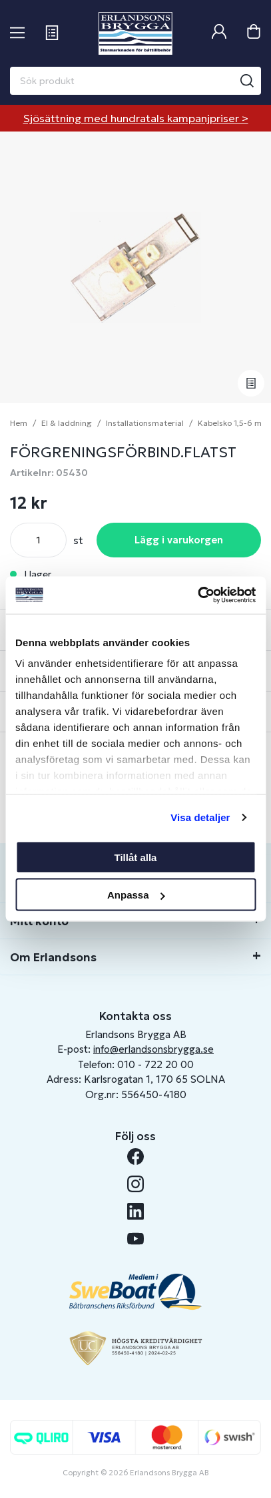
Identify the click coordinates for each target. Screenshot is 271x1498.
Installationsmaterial (145, 423)
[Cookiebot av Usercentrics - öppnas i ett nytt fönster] (197, 595)
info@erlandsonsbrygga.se (153, 1049)
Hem (18, 423)
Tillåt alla (136, 856)
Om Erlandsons (53, 957)
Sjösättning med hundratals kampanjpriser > (135, 118)
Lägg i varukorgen (179, 539)
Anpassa (136, 895)
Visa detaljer (200, 817)
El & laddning (66, 423)
